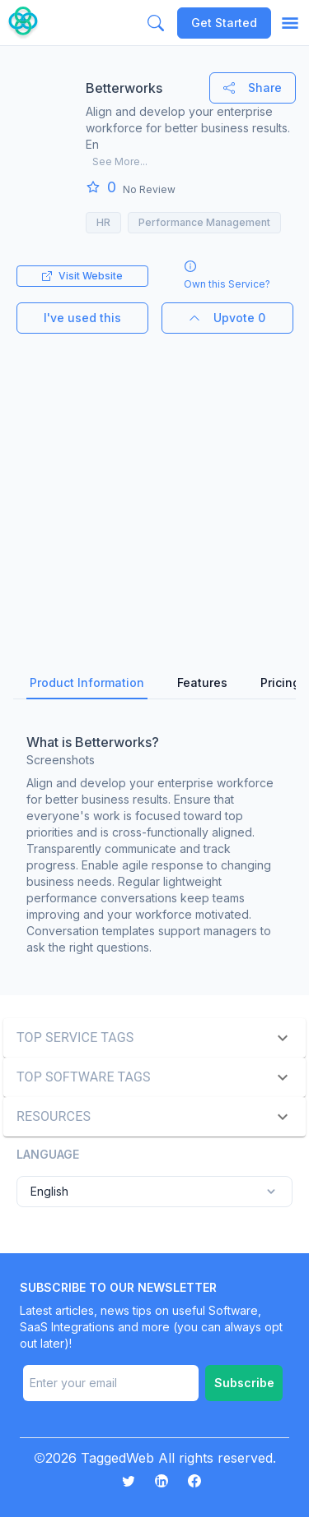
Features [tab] (202, 682)
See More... (119, 161)
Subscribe (244, 1383)
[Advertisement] (154, 488)
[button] (154, 1038)
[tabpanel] (154, 840)
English (154, 1191)
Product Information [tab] (87, 682)
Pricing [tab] (280, 682)
